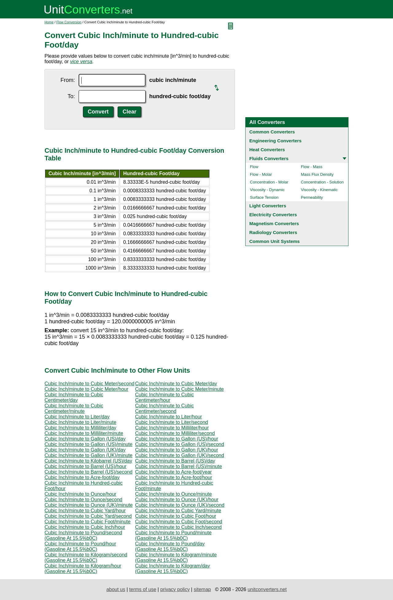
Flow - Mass (311, 166)
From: (67, 80)
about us (115, 589)
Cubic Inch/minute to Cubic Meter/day (176, 383)
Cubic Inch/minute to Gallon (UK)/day (85, 449)
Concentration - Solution (322, 182)
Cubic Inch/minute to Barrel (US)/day (175, 460)
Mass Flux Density (317, 174)
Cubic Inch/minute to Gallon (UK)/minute (88, 455)
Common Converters (272, 131)
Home (49, 22)
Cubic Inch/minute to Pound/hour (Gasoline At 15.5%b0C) (80, 546)
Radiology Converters (273, 232)
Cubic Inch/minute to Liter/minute (80, 422)
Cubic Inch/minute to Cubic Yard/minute (178, 510)
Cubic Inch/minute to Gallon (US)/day (85, 438)
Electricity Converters (273, 214)
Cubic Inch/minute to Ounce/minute (173, 494)
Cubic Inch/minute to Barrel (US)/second (88, 472)
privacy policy (175, 589)
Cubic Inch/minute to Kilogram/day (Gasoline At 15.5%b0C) (172, 568)
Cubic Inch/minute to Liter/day (77, 416)
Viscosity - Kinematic (319, 189)
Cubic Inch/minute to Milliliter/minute (84, 433)
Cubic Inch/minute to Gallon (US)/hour (176, 438)
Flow (254, 166)
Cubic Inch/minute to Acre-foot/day (82, 477)
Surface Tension (264, 197)
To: (71, 96)
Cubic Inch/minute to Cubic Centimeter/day (74, 397)
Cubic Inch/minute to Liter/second (171, 422)
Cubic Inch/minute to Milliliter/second (175, 433)
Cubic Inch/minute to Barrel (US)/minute (178, 466)
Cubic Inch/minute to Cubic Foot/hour (175, 516)
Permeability (312, 197)
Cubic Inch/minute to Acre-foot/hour (173, 477)
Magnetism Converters (274, 223)
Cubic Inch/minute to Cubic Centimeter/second (164, 408)
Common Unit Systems (274, 241)
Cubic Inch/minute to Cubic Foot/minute (87, 521)
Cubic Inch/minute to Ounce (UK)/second (179, 505)
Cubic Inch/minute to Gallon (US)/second (179, 444)
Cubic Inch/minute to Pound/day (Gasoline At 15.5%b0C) (170, 546)
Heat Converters (267, 149)
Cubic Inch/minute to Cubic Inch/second (178, 527)
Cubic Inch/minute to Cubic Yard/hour (85, 510)
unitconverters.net (266, 589)
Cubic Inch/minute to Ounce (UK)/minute (89, 505)
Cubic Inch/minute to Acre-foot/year (173, 472)
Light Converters (267, 205)
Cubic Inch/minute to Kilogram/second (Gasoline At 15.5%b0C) (86, 557)
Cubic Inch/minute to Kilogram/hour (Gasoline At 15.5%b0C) (83, 568)
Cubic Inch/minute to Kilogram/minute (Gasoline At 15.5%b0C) (176, 557)
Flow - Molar (261, 174)
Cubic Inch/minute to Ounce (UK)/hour (176, 499)
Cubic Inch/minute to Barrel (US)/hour (85, 466)
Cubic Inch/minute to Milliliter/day (80, 427)
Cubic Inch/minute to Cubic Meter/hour (86, 389)
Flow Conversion (69, 22)
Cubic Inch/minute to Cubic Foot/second (178, 521)
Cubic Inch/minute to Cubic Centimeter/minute (74, 408)
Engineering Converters (275, 140)
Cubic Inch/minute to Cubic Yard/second (88, 516)
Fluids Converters (269, 158)
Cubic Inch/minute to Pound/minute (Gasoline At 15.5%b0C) (173, 535)
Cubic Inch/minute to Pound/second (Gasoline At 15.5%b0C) (83, 535)
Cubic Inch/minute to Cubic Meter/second (89, 383)
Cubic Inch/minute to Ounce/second (83, 499)
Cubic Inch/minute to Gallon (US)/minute (88, 444)
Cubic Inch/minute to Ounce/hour (80, 494)
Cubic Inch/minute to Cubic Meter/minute (179, 389)
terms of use (142, 589)
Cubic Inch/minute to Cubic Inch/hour (85, 527)
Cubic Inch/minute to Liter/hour (168, 416)
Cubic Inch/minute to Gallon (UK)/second (179, 455)
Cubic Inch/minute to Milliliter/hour (172, 427)
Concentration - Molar (269, 182)
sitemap (202, 589)
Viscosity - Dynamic (267, 189)
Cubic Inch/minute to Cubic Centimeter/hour (164, 397)
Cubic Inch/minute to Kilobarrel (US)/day (88, 460)
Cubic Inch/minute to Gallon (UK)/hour (176, 449)
